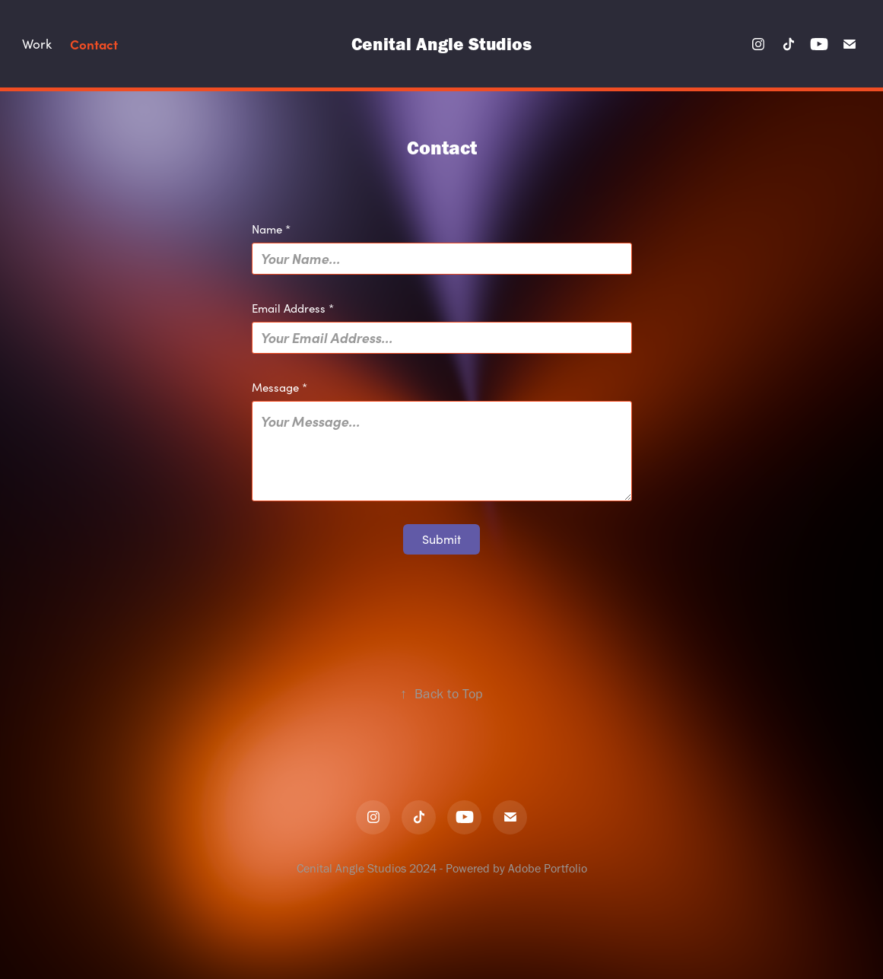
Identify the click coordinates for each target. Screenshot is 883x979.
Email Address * (293, 308)
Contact (94, 43)
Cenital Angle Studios (441, 44)
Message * (279, 387)
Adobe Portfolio (547, 868)
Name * (271, 229)
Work (37, 43)
